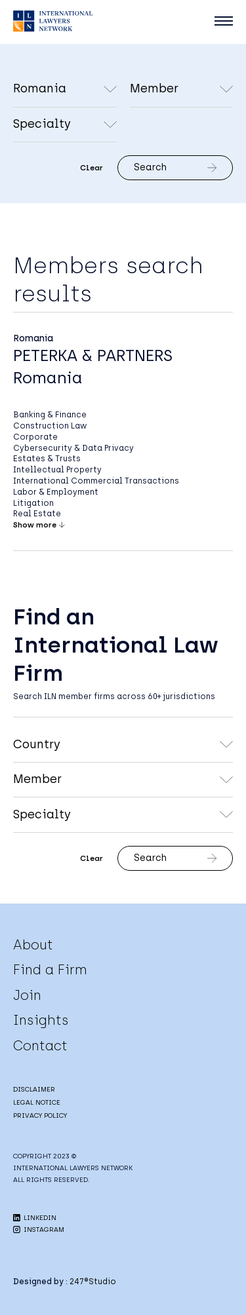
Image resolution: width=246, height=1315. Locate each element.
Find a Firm (50, 970)
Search (175, 167)
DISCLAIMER (34, 1089)
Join (27, 995)
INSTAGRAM (38, 1229)
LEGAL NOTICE (36, 1102)
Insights (41, 1020)
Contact (40, 1046)
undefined (182, 89)
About (33, 945)
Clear (91, 167)
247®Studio (93, 1281)
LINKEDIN (34, 1217)
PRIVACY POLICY (40, 1115)
